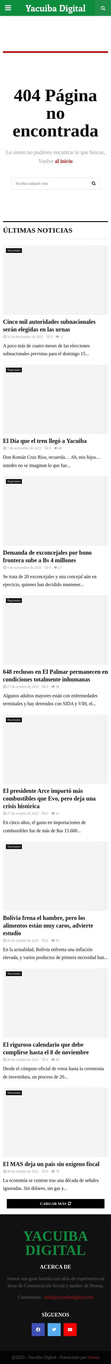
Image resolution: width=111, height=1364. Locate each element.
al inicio (64, 161)
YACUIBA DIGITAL (55, 1243)
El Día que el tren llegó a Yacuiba (45, 441)
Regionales (13, 369)
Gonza (93, 1357)
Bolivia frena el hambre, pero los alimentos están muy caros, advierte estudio (48, 925)
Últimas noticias (38, 230)
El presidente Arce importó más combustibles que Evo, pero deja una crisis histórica (49, 798)
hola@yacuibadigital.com (69, 1297)
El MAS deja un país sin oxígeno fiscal (51, 1164)
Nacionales (13, 250)
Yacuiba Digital (55, 8)
